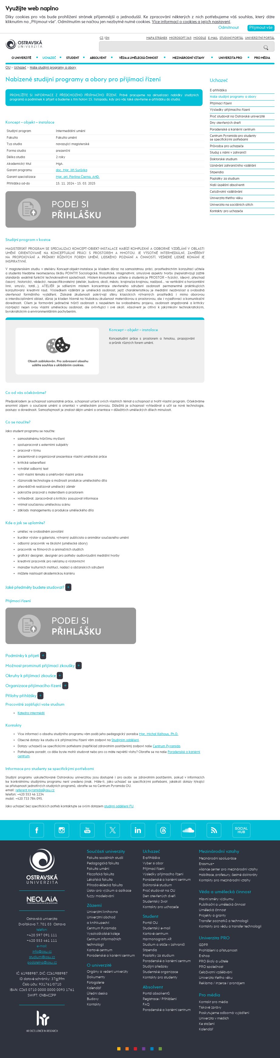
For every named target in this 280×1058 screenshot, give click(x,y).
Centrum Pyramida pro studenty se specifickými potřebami (233, 137)
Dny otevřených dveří (225, 122)
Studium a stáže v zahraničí (164, 945)
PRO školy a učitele (213, 961)
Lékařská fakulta (100, 880)
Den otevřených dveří (159, 896)
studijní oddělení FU (118, 806)
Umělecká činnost (212, 910)
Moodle (199, 37)
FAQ (146, 1004)
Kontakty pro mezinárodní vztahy (225, 880)
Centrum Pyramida (166, 746)
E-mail (213, 37)
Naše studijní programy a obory (53, 68)
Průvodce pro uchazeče (227, 146)
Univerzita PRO (234, 57)
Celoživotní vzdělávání (226, 191)
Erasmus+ (206, 864)
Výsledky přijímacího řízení (230, 109)
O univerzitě (25, 57)
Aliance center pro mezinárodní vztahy (228, 869)
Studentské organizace (160, 972)
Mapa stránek (156, 37)
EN (107, 37)
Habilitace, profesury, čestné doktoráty (228, 875)
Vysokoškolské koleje (103, 934)
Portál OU (150, 923)
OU (7, 68)
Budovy (93, 999)
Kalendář (94, 988)
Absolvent (101, 57)
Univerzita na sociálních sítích (231, 204)
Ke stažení (206, 1024)
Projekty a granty (212, 915)
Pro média (262, 57)
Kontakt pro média (213, 1002)
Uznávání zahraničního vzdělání (233, 165)
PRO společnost (211, 967)
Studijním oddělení (125, 740)
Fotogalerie (95, 983)
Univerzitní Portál (260, 37)
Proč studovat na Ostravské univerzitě (237, 116)
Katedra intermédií (31, 713)
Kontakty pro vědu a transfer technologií (230, 926)
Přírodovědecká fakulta (105, 885)
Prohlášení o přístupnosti (218, 950)
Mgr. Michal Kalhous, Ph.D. (158, 734)
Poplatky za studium (224, 178)
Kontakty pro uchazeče (226, 211)
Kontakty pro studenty (160, 977)
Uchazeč (52, 57)
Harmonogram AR (157, 939)
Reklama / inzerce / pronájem (222, 983)
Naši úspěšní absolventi (227, 185)
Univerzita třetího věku (226, 198)
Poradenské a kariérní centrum (232, 129)
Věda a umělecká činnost (142, 57)
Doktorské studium (223, 159)
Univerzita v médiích (214, 1018)
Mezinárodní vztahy (192, 57)
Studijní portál (231, 37)
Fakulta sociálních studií (105, 858)
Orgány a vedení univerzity (107, 972)
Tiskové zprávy (210, 1007)
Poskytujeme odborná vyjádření (224, 1013)
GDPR (203, 945)
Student (75, 57)
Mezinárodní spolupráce (217, 858)
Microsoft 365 (180, 37)
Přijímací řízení (221, 103)
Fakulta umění (98, 869)
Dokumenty (96, 977)
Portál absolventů (156, 993)
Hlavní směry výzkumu (216, 899)
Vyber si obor (153, 863)
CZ (101, 37)
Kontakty (94, 1004)
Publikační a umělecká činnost (222, 905)
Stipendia (217, 172)
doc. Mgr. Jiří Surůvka (71, 170)
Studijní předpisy (155, 966)
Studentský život (155, 902)
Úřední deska (97, 993)
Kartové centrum (99, 950)
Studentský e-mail (156, 928)
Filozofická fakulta (100, 874)
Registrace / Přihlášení (159, 999)
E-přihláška (218, 90)
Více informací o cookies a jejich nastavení (191, 22)
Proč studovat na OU (159, 891)
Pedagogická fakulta (103, 863)
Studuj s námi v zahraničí (228, 152)
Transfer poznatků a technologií (223, 921)
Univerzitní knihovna (102, 912)
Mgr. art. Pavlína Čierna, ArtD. (78, 177)
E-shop (204, 956)
